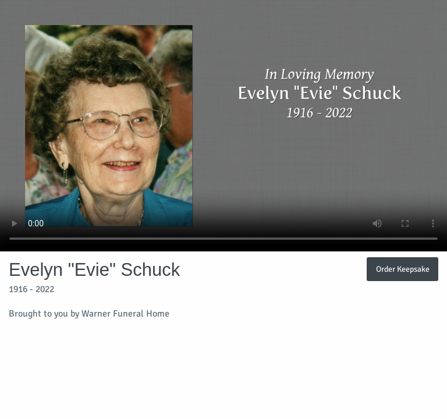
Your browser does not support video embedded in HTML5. (223, 125)
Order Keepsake (403, 269)
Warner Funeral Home (125, 313)
